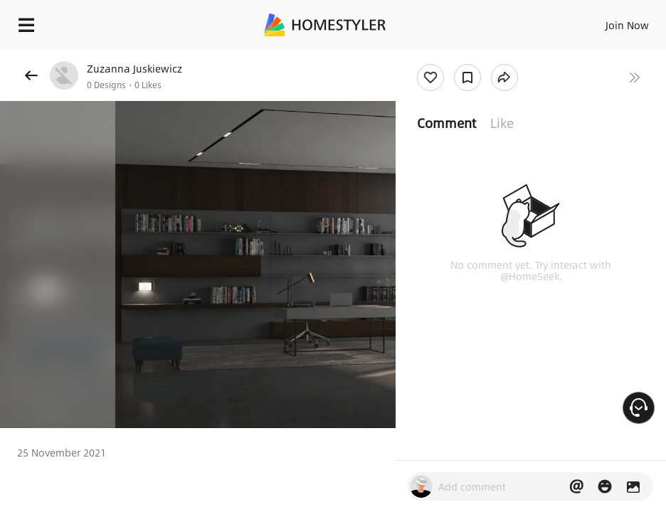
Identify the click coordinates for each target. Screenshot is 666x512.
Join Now (627, 25)
